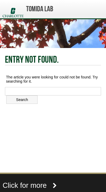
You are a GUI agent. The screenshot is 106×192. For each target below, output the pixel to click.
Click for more (30, 185)
